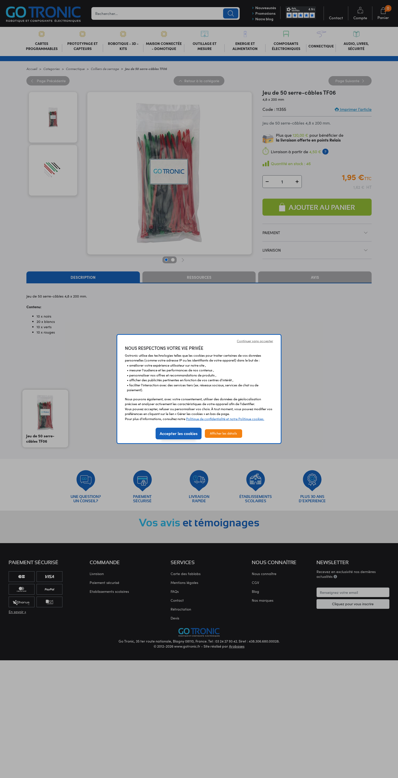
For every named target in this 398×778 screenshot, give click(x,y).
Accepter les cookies (178, 433)
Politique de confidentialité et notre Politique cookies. (225, 419)
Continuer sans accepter (255, 341)
